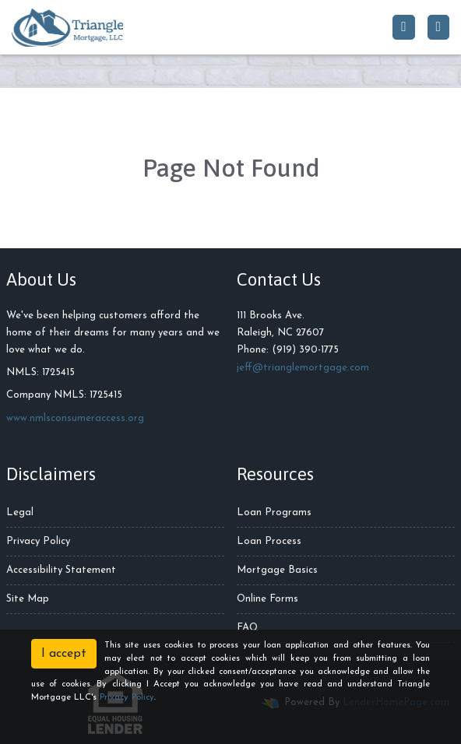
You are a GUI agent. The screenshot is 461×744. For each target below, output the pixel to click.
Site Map (27, 599)
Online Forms (267, 599)
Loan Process (269, 541)
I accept (63, 653)
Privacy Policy (38, 541)
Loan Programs (274, 512)
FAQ (248, 628)
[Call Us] (403, 27)
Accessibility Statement (61, 570)
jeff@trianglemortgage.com (303, 368)
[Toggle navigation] (438, 27)
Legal (19, 512)
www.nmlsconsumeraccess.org (75, 418)
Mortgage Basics (277, 570)
